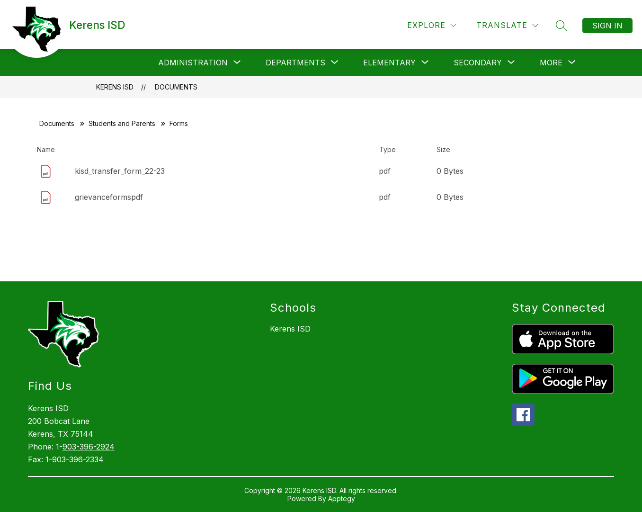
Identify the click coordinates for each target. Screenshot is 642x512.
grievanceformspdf (109, 197)
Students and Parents (122, 123)
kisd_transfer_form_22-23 (120, 171)
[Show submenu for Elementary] (389, 62)
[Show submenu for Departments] (295, 62)
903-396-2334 (78, 459)
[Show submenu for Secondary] (478, 62)
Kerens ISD (115, 87)
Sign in (607, 25)
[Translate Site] (507, 25)
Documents (176, 87)
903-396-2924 (88, 446)
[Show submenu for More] (551, 62)
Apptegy (341, 498)
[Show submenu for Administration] (193, 62)
